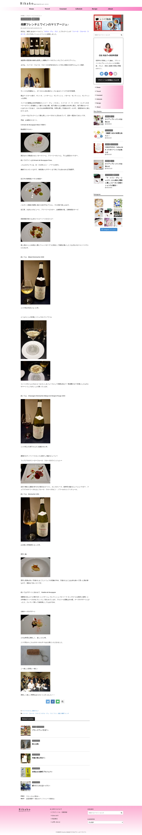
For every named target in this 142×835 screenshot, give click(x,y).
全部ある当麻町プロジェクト (42, 772)
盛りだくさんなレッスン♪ (41, 785)
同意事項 (54, 819)
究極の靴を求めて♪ (38, 758)
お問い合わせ (55, 822)
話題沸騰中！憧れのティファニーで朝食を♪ (40, 799)
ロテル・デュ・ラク (51, 31)
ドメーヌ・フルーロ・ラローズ (31, 713)
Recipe (94, 9)
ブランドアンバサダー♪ (40, 730)
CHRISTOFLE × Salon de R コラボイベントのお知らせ (114, 149)
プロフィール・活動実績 (59, 812)
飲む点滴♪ (35, 744)
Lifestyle (79, 9)
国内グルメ (35, 711)
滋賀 (59, 713)
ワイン (55, 713)
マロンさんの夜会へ (32, 796)
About (110, 9)
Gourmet (63, 9)
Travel (47, 9)
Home (31, 9)
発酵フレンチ (65, 713)
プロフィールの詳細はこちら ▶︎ (108, 80)
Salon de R (54, 815)
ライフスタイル (26, 711)
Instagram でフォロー (108, 229)
